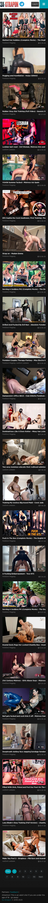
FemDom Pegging (8, 43)
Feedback (14, 892)
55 (34, 877)
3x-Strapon (6, 900)
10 (23, 877)
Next (41, 877)
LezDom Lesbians (8, 149)
